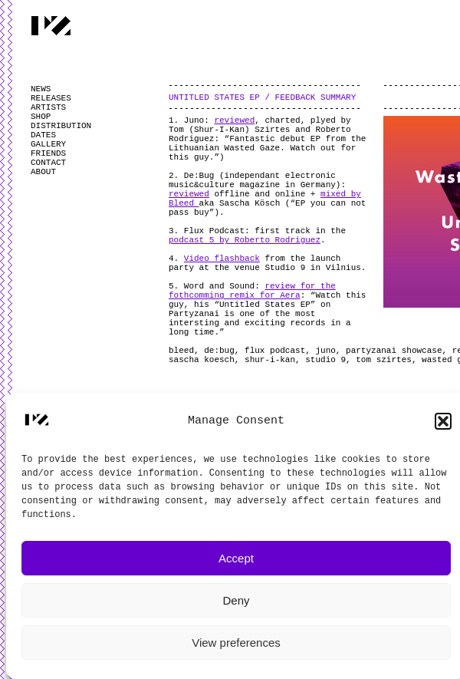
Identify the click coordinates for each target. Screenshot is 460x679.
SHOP (41, 116)
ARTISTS (48, 107)
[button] (443, 421)
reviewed (234, 120)
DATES (43, 135)
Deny (235, 600)
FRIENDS (48, 153)
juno (325, 350)
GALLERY (48, 144)
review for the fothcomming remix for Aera (252, 291)
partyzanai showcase (394, 350)
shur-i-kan (270, 359)
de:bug (219, 350)
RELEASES (51, 98)
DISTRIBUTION (61, 125)
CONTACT (48, 162)
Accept (236, 558)
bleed (181, 350)
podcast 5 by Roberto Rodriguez (244, 240)
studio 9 (325, 359)
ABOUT (43, 171)
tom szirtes (384, 359)
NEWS (41, 89)
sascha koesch (202, 359)
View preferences (236, 642)
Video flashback (222, 258)
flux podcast (275, 350)
